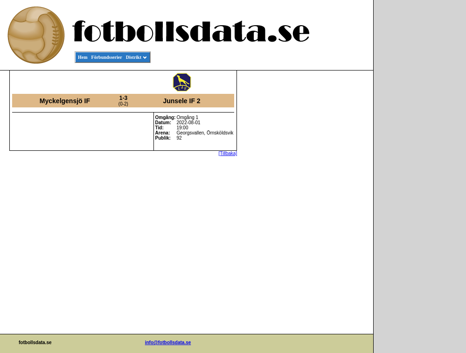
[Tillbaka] (228, 153)
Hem (83, 57)
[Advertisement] (331, 213)
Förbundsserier (106, 57)
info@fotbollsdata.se (168, 342)
